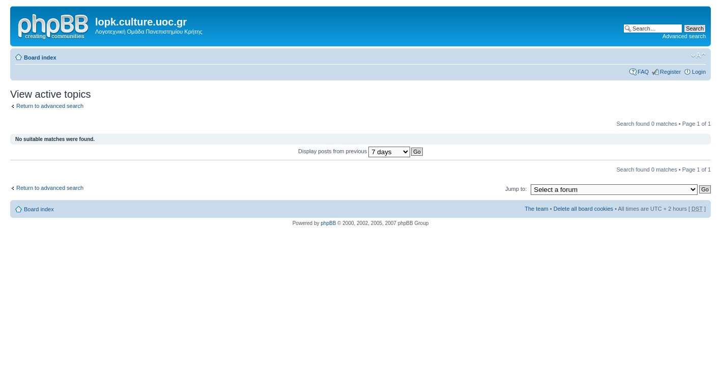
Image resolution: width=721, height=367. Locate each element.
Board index (40, 57)
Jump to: (516, 189)
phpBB (328, 223)
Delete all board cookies (583, 209)
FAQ (643, 72)
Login (699, 72)
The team (536, 209)
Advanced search (684, 36)
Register (670, 72)
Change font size (698, 55)
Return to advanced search (49, 106)
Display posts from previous (354, 151)
